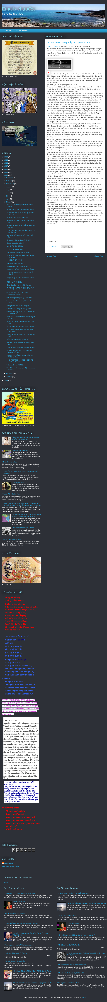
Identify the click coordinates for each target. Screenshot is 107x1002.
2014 (6, 175)
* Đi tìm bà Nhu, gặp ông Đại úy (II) (18, 217)
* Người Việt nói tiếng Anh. (11, 494)
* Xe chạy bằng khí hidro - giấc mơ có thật (20, 347)
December (10, 178)
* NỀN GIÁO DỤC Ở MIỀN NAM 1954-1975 (20, 893)
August (9, 187)
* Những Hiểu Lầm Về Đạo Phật (14, 913)
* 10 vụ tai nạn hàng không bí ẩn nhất (18, 298)
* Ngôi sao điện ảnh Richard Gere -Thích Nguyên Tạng (32, 971)
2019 (6, 160)
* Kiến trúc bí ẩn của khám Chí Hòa (18, 252)
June (8, 193)
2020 (6, 157)
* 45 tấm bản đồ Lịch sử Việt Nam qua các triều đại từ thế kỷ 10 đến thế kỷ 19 (26, 515)
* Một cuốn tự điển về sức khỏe (14, 961)
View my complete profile (10, 866)
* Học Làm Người (19, 901)
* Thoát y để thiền (18, 482)
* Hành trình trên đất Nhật (14, 365)
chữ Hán (20, 640)
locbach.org (8, 863)
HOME (8, 30)
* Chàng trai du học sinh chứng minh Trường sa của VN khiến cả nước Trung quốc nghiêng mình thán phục (22, 504)
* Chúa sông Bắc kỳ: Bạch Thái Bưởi (18, 240)
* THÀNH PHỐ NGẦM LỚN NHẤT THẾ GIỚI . (74, 893)
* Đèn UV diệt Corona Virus (11, 539)
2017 (6, 166)
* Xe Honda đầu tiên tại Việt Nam (23, 528)
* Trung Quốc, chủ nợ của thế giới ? (18, 306)
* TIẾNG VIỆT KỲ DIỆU (14, 282)
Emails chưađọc (19, 8)
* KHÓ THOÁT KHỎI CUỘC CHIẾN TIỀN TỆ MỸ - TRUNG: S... (20, 361)
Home (75, 256)
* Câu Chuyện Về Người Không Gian (18, 309)
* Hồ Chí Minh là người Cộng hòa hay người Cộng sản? (76, 935)
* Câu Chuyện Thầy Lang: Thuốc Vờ (18, 266)
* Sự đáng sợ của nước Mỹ (15, 243)
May (8, 196)
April (8, 199)
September (10, 184)
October (9, 181)
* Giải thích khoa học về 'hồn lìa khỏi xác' (72, 965)
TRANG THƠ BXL (22, 30)
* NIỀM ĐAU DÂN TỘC (14, 260)
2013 (6, 380)
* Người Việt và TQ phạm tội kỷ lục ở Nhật (20, 209)
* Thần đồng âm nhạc (9, 462)
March (8, 202)
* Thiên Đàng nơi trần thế (14, 263)
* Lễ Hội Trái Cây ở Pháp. (14, 246)
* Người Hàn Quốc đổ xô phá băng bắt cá (72, 973)
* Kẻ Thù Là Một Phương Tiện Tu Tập (18, 339)
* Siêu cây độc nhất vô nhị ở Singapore (19, 285)
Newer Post (51, 256)
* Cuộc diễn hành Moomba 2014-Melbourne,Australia (17, 294)
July (8, 190)
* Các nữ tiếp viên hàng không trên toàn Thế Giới (21, 923)
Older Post (98, 256)
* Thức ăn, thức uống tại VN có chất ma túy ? (19, 945)
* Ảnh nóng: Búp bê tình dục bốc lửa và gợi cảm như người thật (25, 438)
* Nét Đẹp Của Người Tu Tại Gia (16, 953)
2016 (6, 169)
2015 (6, 172)
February (9, 373)
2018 (6, 163)
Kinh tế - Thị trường (53, 46)
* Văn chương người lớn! (20, 450)
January (9, 377)
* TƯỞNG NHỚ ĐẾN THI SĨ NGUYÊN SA (20, 269)
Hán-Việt (22, 660)
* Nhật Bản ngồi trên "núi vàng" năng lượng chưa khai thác (33, 983)
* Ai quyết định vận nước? (14, 249)
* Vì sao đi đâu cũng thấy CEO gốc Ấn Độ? (20, 326)
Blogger (83, 997)
